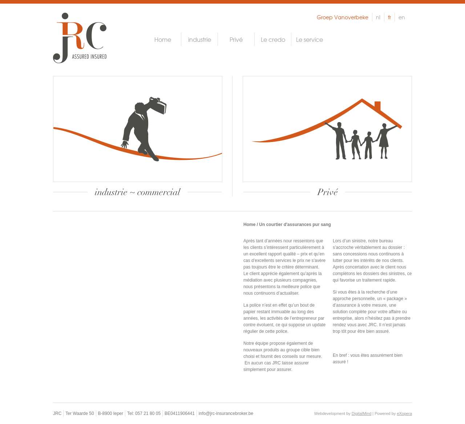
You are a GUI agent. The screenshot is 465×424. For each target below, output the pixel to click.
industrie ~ (137, 192)
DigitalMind (361, 413)
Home (162, 39)
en (402, 17)
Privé (236, 39)
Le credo (273, 39)
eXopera (404, 413)
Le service (309, 39)
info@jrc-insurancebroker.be (226, 413)
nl (378, 17)
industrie (199, 39)
